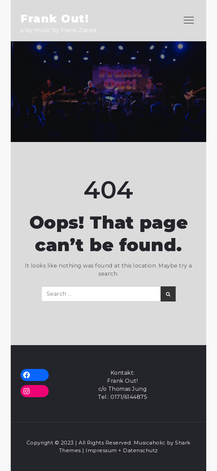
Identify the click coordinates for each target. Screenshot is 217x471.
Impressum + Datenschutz (122, 450)
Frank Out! (54, 18)
